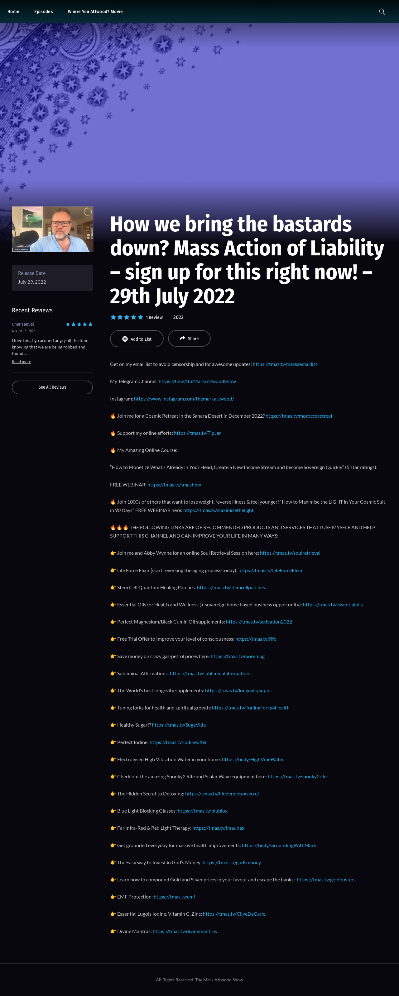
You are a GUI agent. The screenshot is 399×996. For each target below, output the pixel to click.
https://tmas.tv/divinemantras (185, 931)
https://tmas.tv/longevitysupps (238, 690)
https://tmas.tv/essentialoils (333, 604)
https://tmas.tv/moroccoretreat (299, 416)
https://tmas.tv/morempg (238, 656)
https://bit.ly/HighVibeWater (253, 759)
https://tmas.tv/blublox (203, 810)
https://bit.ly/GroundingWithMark (279, 845)
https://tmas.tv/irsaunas (218, 828)
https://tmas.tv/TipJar (197, 433)
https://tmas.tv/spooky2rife (297, 776)
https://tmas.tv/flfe (255, 639)
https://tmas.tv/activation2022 (259, 621)
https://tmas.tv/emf (174, 896)
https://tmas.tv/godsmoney (232, 862)
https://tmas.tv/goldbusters (326, 879)
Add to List (136, 339)
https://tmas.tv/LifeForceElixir (270, 570)
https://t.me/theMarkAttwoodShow (197, 381)
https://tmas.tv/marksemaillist (285, 364)
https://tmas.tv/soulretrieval (290, 553)
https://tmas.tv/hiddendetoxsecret (222, 793)
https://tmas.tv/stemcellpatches (231, 587)
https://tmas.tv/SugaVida (179, 725)
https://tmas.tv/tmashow (174, 484)
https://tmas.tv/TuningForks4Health (251, 707)
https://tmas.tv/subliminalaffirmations (211, 673)
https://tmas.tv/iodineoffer (178, 742)
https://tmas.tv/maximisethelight (218, 510)
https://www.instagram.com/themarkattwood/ (184, 398)
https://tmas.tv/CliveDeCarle (234, 914)
